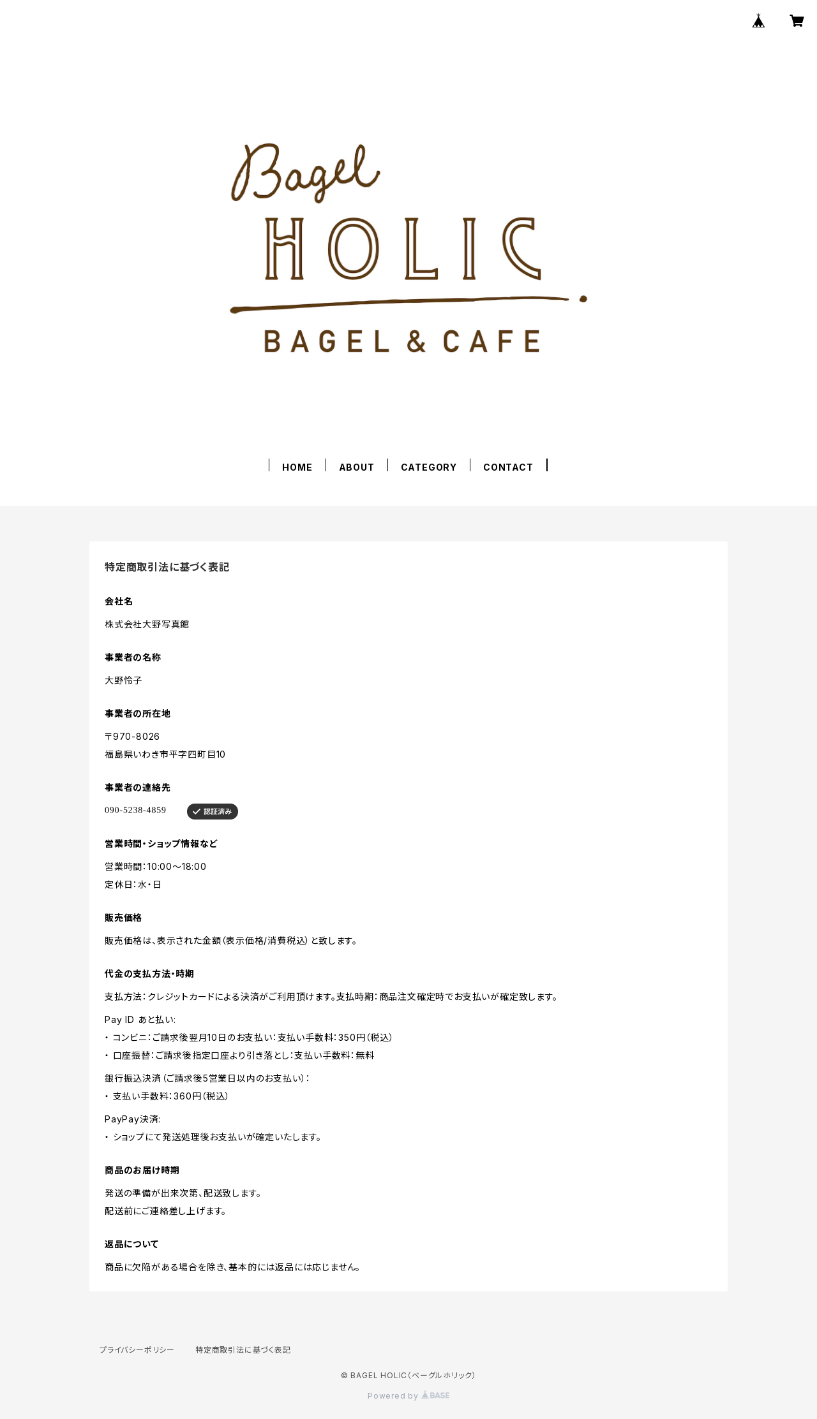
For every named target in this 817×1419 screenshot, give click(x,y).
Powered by (408, 1396)
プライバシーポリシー (137, 1350)
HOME (297, 467)
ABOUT (357, 467)
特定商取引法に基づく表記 (243, 1350)
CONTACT (508, 467)
